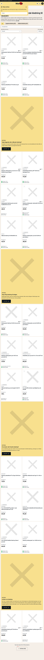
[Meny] (1, 3)
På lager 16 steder (5, 247)
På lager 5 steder (26, 519)
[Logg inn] (40, 3)
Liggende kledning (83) (11, 23)
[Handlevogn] (42, 3)
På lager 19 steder (5, 94)
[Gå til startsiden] (19, 3)
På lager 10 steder (26, 214)
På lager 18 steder (26, 182)
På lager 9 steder (5, 487)
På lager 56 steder (5, 182)
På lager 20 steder (26, 552)
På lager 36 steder (26, 334)
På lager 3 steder (26, 487)
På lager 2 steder (26, 367)
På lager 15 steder (26, 94)
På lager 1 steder (26, 399)
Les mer (17, 20)
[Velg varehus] (37, 3)
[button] (22, 27)
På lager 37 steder (26, 247)
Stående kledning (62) (23, 23)
